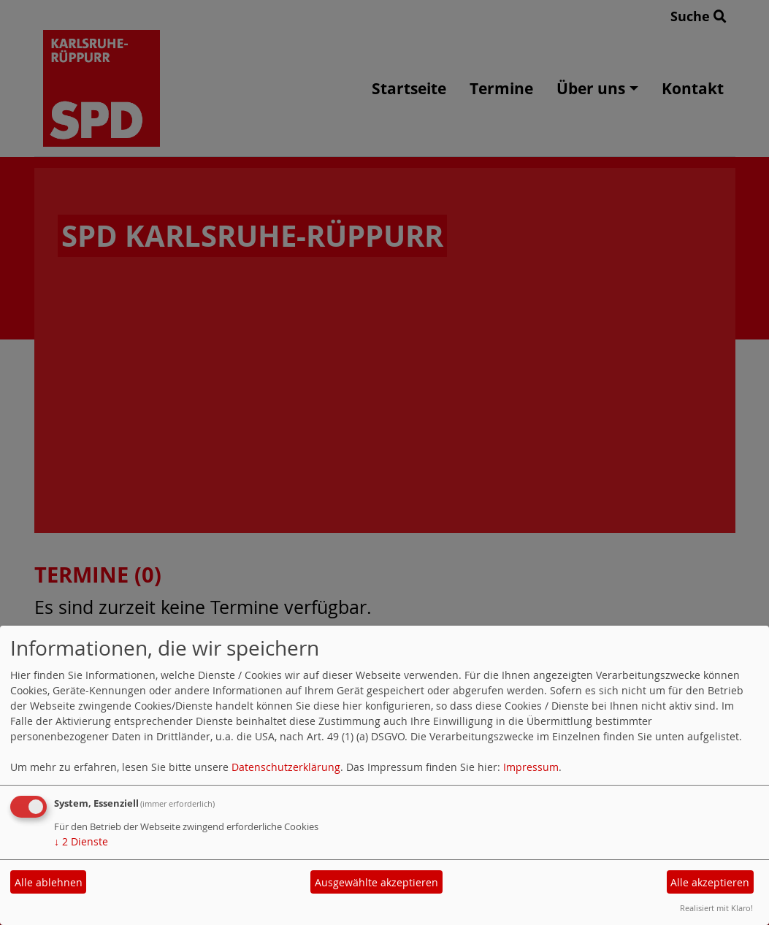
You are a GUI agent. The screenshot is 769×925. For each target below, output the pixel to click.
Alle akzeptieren (709, 882)
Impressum (531, 767)
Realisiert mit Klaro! (716, 907)
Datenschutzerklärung (286, 767)
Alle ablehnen (49, 882)
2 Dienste (81, 841)
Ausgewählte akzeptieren (376, 882)
